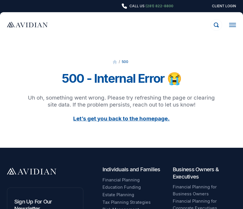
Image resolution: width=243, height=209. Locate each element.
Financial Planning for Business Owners (195, 190)
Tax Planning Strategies (126, 202)
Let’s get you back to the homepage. (121, 118)
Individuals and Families (131, 169)
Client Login (224, 6)
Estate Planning (118, 194)
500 (125, 62)
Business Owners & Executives (196, 173)
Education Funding (121, 187)
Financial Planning (121, 180)
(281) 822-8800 (159, 6)
